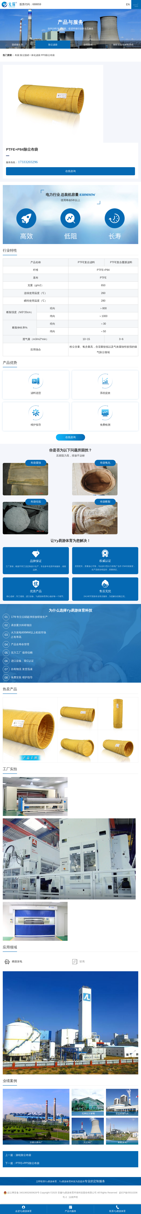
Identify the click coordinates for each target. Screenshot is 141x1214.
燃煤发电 (13, 961)
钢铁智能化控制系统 (123, 44)
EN (128, 4)
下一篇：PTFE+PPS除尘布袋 (22, 1163)
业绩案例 (88, 44)
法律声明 (73, 1197)
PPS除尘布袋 (48, 55)
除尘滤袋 (52, 44)
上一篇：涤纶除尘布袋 (18, 1155)
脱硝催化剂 (17, 44)
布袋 (17, 55)
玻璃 (78, 961)
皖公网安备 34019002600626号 (21, 1192)
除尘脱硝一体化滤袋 (30, 55)
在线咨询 (70, 171)
